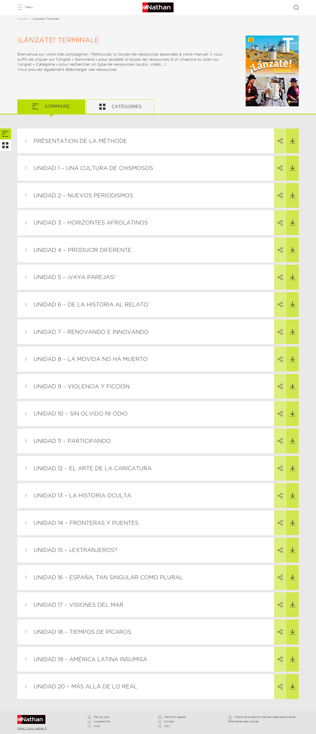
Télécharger (290, 136)
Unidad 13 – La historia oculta (82, 495)
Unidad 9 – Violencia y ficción (82, 386)
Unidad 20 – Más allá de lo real (85, 686)
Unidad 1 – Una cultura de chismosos (93, 168)
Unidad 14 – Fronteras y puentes (86, 523)
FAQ (94, 726)
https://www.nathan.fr (32, 728)
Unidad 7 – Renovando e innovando (91, 332)
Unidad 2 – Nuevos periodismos (83, 195)
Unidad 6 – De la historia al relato (91, 304)
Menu (29, 7)
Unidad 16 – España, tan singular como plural (108, 577)
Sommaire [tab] (56, 106)
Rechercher (296, 7)
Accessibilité (99, 721)
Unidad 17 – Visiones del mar (78, 605)
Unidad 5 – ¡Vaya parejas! (74, 277)
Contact (166, 721)
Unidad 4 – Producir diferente (83, 250)
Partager (278, 136)
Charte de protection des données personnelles (261, 716)
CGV (164, 726)
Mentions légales (172, 716)
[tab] (5, 134)
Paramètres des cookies (243, 721)
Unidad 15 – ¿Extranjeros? (75, 550)
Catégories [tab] (126, 106)
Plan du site (98, 716)
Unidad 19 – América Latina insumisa (90, 659)
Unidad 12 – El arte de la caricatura (93, 468)
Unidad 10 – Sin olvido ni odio (81, 413)
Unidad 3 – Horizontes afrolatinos (91, 223)
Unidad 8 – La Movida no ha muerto (91, 359)
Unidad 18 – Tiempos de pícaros (82, 632)
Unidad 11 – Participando (72, 441)
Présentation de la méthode (80, 141)
